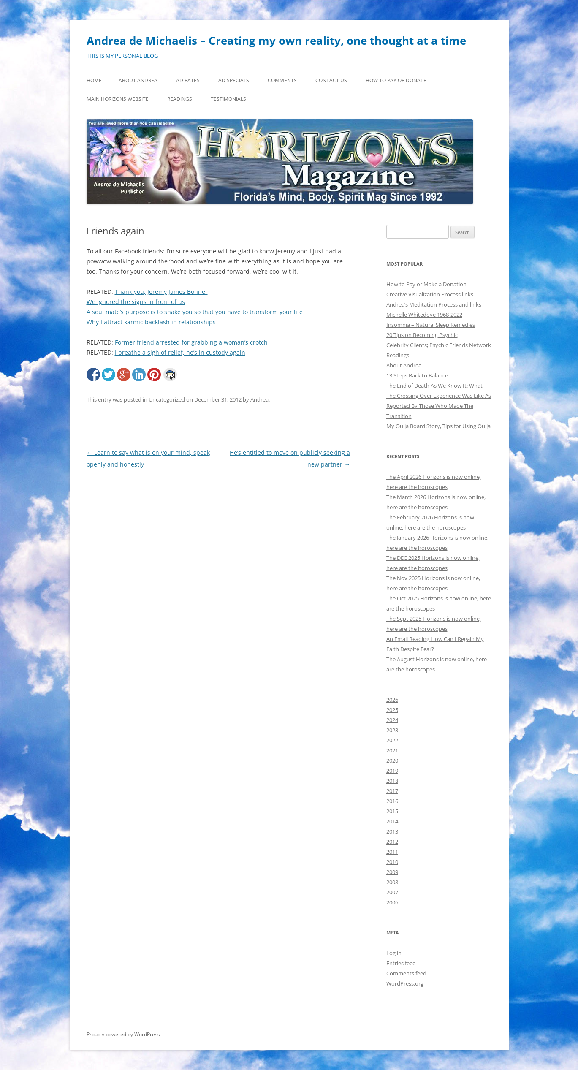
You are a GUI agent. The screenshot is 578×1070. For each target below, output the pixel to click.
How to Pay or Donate (396, 80)
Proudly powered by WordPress (123, 1034)
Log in (394, 953)
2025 (392, 710)
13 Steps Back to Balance (417, 375)
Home (94, 80)
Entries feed (401, 963)
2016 (392, 801)
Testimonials (228, 99)
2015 (392, 811)
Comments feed (406, 973)
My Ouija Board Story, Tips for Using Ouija (438, 426)
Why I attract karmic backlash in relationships (151, 322)
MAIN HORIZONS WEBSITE (118, 99)
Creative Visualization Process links (429, 294)
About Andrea (138, 80)
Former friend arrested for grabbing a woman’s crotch (192, 342)
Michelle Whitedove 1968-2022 (424, 314)
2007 (392, 892)
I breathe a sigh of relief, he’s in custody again (180, 352)
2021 (392, 750)
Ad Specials (233, 80)
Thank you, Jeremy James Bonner (161, 292)
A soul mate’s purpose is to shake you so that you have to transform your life (195, 312)
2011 (392, 851)
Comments (282, 80)
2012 (392, 841)
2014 (392, 821)
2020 (392, 760)
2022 (392, 740)
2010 (392, 862)
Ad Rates (188, 80)
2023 (392, 730)
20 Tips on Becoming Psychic (422, 335)
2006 (392, 902)
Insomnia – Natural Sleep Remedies (430, 325)
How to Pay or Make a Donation (426, 284)
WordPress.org (404, 983)
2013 (392, 831)
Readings (179, 99)
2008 (392, 882)
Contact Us (331, 80)
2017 (392, 791)
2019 (392, 770)
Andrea (259, 399)
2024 (392, 720)
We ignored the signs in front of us (136, 302)
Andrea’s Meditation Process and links (433, 304)
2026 (392, 699)
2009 (392, 872)
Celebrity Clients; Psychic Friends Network (438, 345)
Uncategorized (167, 399)
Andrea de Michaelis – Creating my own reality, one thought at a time (276, 40)
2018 (392, 781)
